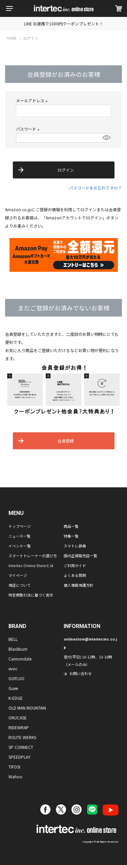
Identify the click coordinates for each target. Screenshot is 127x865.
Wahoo (15, 776)
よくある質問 (75, 575)
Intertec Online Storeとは (31, 565)
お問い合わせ (80, 673)
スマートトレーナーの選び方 (32, 555)
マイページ (17, 575)
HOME (12, 38)
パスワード (28, 129)
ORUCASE (17, 717)
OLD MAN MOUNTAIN (27, 708)
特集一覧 (71, 536)
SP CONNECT (20, 747)
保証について (19, 585)
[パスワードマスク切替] (106, 137)
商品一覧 (71, 526)
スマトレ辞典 (75, 545)
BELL (13, 639)
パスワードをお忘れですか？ (95, 188)
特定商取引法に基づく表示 (30, 595)
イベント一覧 (19, 545)
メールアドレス (32, 100)
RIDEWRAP (18, 727)
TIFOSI (14, 767)
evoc (12, 668)
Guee (13, 688)
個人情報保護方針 (78, 585)
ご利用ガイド (75, 565)
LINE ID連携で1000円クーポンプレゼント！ (63, 23)
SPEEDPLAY (19, 757)
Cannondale (19, 659)
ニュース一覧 (19, 536)
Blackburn (17, 649)
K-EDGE (15, 698)
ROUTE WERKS (22, 737)
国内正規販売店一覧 (80, 555)
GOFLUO (16, 678)
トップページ (19, 526)
